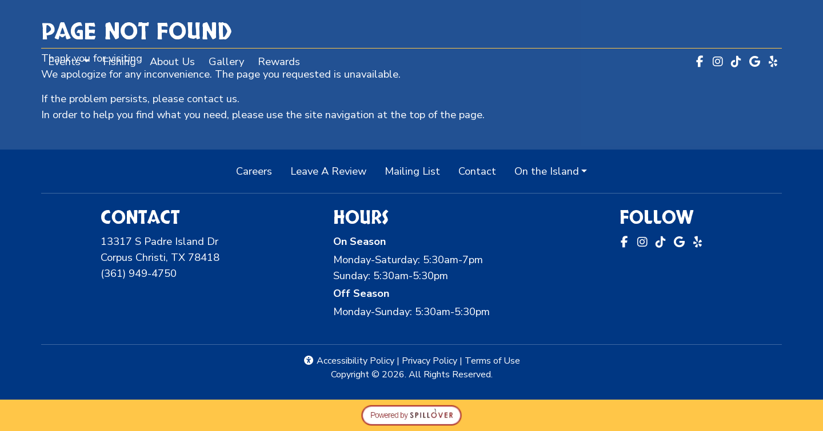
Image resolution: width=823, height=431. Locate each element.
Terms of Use (492, 361)
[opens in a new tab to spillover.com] (411, 414)
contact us (212, 98)
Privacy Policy (429, 361)
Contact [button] (481, 170)
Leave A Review (332, 170)
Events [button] (64, 61)
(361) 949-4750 (139, 273)
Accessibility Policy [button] (348, 361)
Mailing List (412, 171)
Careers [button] (258, 170)
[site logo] (411, 25)
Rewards (282, 61)
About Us (172, 61)
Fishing (119, 61)
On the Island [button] (546, 171)
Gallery (226, 61)
